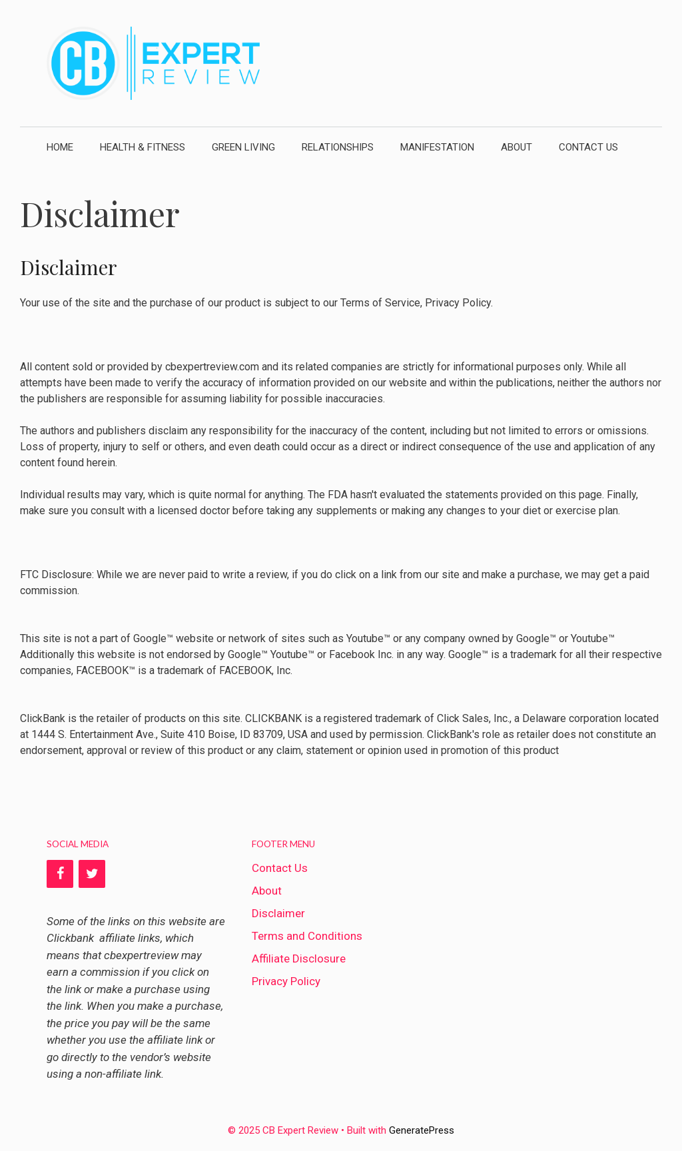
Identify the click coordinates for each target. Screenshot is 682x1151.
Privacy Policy (286, 980)
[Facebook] (60, 873)
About (516, 147)
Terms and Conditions (307, 935)
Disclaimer (278, 912)
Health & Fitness (142, 147)
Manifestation (437, 147)
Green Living (243, 147)
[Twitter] (92, 873)
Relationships (338, 147)
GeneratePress (421, 1130)
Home (60, 147)
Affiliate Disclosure (299, 957)
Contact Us (588, 147)
